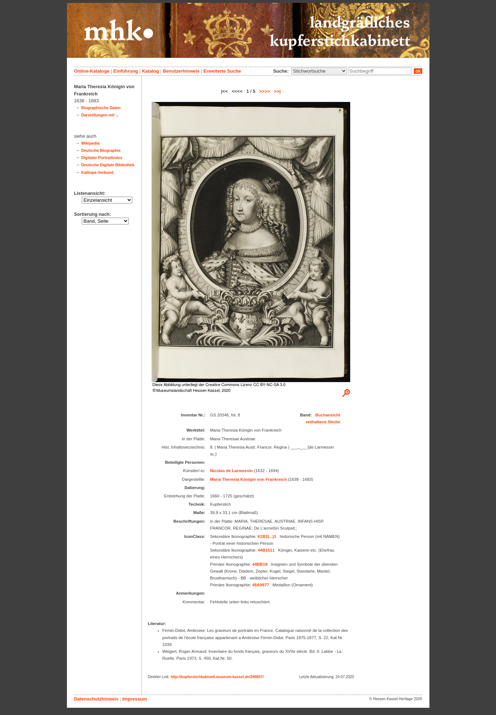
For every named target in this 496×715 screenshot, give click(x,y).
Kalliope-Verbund (97, 172)
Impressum (134, 699)
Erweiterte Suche (222, 71)
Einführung (125, 71)
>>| (277, 91)
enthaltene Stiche (323, 422)
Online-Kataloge (92, 71)
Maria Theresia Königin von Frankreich (248, 479)
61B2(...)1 (267, 536)
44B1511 (266, 550)
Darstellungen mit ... (100, 115)
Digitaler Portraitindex (101, 157)
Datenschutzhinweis (96, 699)
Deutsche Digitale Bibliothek (107, 165)
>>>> (264, 91)
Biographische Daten (100, 108)
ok (418, 71)
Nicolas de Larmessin (231, 470)
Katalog (150, 71)
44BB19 (259, 564)
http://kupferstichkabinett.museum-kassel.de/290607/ (217, 677)
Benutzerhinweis (181, 71)
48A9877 (260, 585)
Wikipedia (90, 143)
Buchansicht (327, 415)
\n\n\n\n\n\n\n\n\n (319, 71)
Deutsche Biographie (100, 150)
